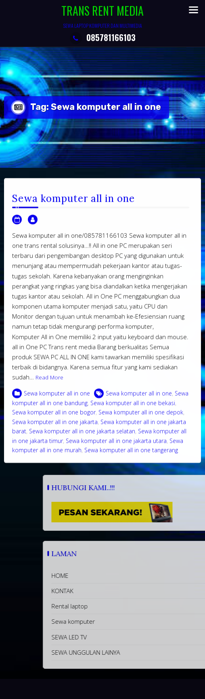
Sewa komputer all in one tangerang (131, 458)
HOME (110, 575)
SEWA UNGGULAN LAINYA (136, 652)
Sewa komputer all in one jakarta (55, 429)
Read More (49, 385)
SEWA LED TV (120, 637)
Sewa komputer (124, 621)
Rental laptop (120, 606)
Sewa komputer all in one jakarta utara (116, 448)
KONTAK (113, 591)
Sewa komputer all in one (73, 206)
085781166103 (103, 37)
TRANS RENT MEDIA (102, 10)
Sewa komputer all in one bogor (54, 420)
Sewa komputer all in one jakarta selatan (82, 439)
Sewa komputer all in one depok (140, 420)
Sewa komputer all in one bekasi (132, 410)
